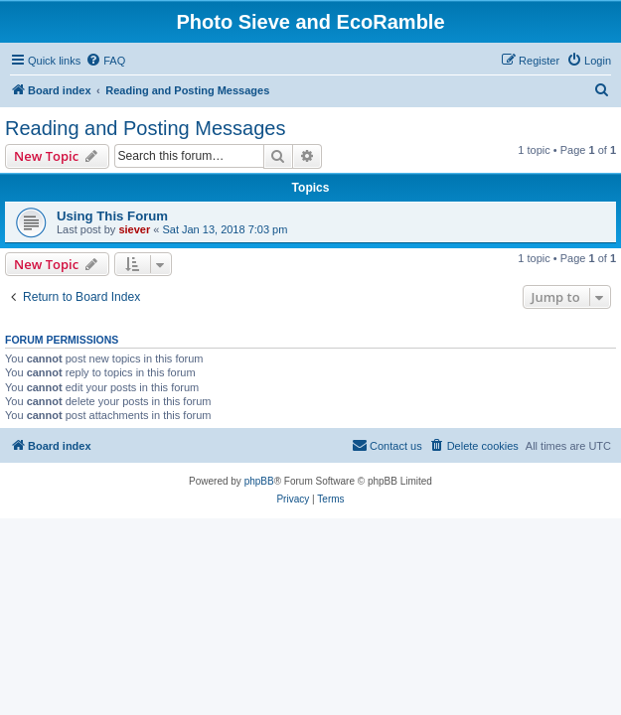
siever (134, 229)
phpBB (259, 481)
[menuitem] (105, 60)
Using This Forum (112, 216)
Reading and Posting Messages (145, 128)
